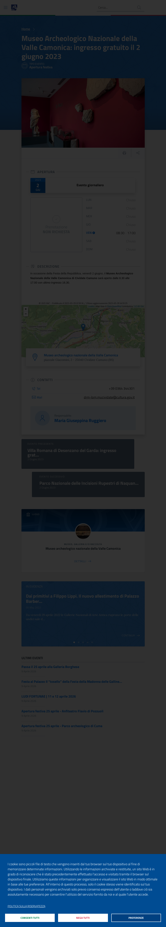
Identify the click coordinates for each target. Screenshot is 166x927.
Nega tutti (83, 917)
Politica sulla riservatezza (26, 905)
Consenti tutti (30, 917)
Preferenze (136, 917)
